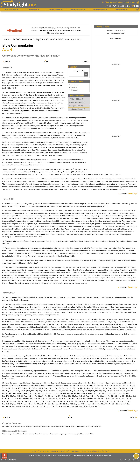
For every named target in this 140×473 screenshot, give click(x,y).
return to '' (129, 193)
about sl (95, 451)
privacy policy (50, 451)
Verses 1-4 (7, 67)
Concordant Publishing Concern (60, 426)
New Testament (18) (77, 102)
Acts (79, 39)
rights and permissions (69, 451)
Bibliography (74, 90)
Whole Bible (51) (76, 99)
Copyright (74, 87)
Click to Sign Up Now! (126, 2)
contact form (107, 455)
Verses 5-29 (7, 199)
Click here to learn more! (56, 33)
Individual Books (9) (77, 109)
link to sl (105, 451)
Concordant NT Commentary (60, 39)
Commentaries (22, 39)
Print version (75, 85)
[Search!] (86, 74)
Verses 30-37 (8, 293)
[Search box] (76, 74)
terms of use (37, 451)
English (39, 39)
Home (6, 39)
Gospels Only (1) (76, 106)
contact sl (85, 451)
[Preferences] (137, 9)
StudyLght (16, 4)
